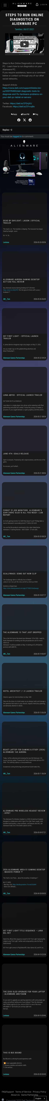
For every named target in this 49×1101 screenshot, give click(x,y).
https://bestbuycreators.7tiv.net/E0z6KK (24, 884)
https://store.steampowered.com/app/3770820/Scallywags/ (21, 588)
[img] (38, 4)
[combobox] (40, 1098)
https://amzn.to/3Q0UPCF (11, 290)
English (38, 1098)
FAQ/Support (8, 1091)
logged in (17, 136)
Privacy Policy (39, 1091)
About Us (15, 1095)
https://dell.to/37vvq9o (24, 106)
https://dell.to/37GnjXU (21, 103)
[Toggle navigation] (5, 5)
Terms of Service (23, 1091)
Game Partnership (29, 1095)
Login (43, 5)
